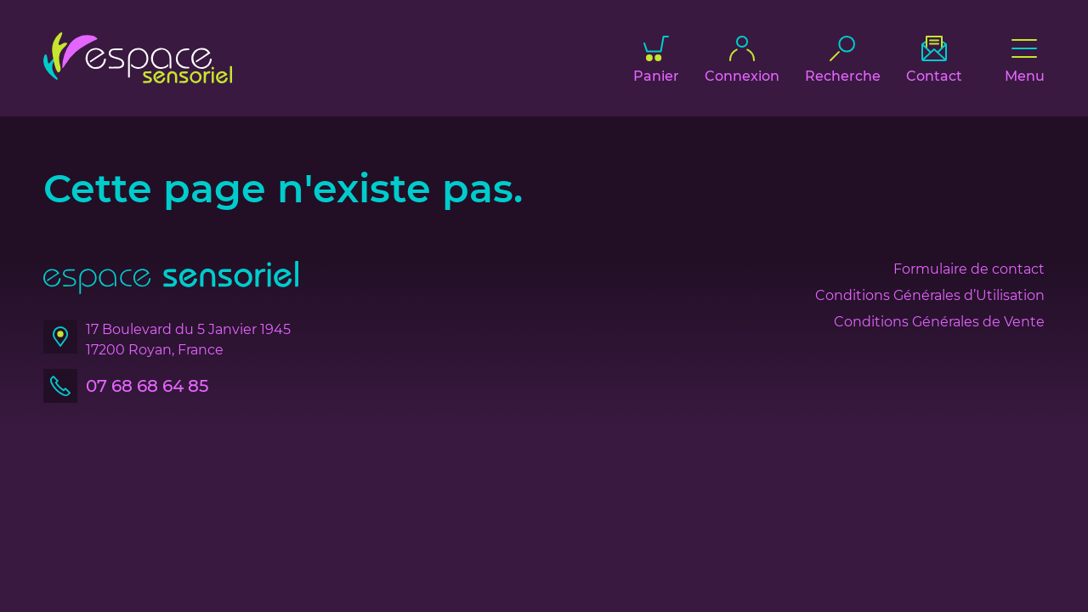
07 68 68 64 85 (147, 386)
